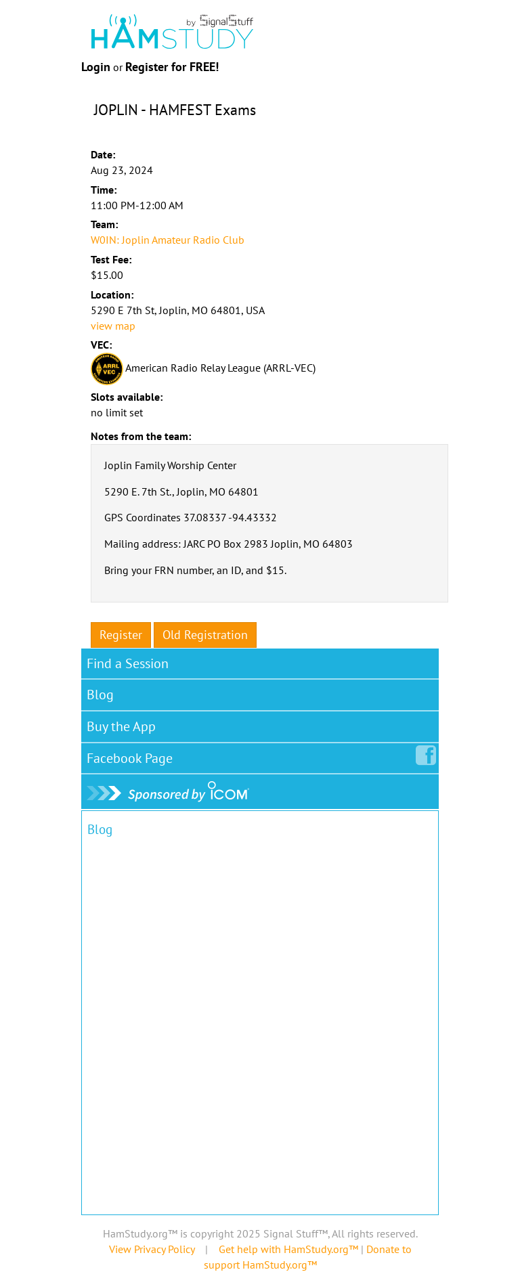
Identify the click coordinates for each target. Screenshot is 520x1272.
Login (95, 66)
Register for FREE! (172, 66)
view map (113, 325)
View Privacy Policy (151, 1249)
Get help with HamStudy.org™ (288, 1249)
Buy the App (121, 726)
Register (121, 634)
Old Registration (205, 634)
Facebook (132, 755)
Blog (100, 694)
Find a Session (128, 663)
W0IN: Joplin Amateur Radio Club (167, 239)
